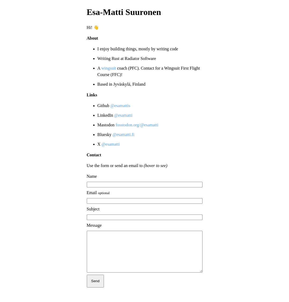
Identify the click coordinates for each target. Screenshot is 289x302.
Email (98, 192)
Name (92, 176)
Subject (93, 209)
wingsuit (109, 68)
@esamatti (123, 115)
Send (95, 289)
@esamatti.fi (123, 134)
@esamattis (120, 105)
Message (94, 225)
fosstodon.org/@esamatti (137, 125)
